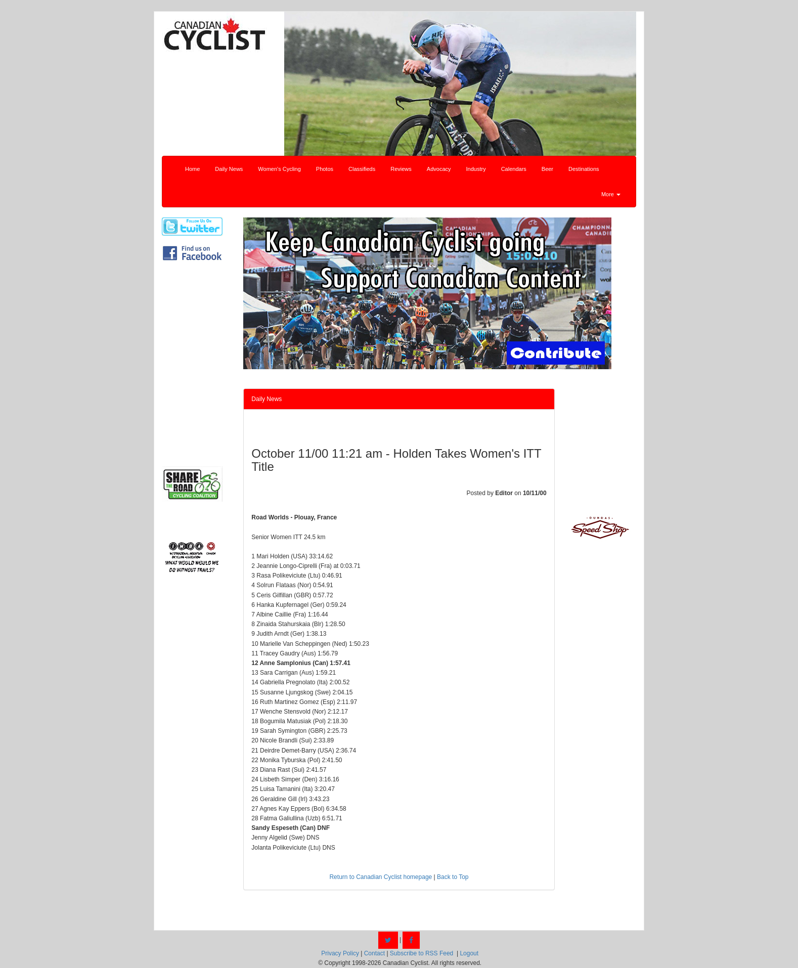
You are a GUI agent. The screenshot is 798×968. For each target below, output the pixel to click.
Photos (324, 169)
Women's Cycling (279, 169)
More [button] (610, 194)
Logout (469, 953)
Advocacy (439, 169)
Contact (374, 953)
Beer (547, 169)
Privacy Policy (340, 953)
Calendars (513, 169)
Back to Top (452, 877)
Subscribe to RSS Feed (421, 953)
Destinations (583, 169)
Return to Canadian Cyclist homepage (380, 877)
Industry (476, 169)
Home (192, 169)
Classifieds (361, 169)
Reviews (401, 169)
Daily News (229, 169)
